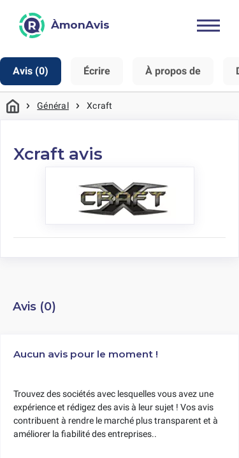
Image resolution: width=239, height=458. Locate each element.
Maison (12, 106)
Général (53, 106)
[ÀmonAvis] (64, 25)
